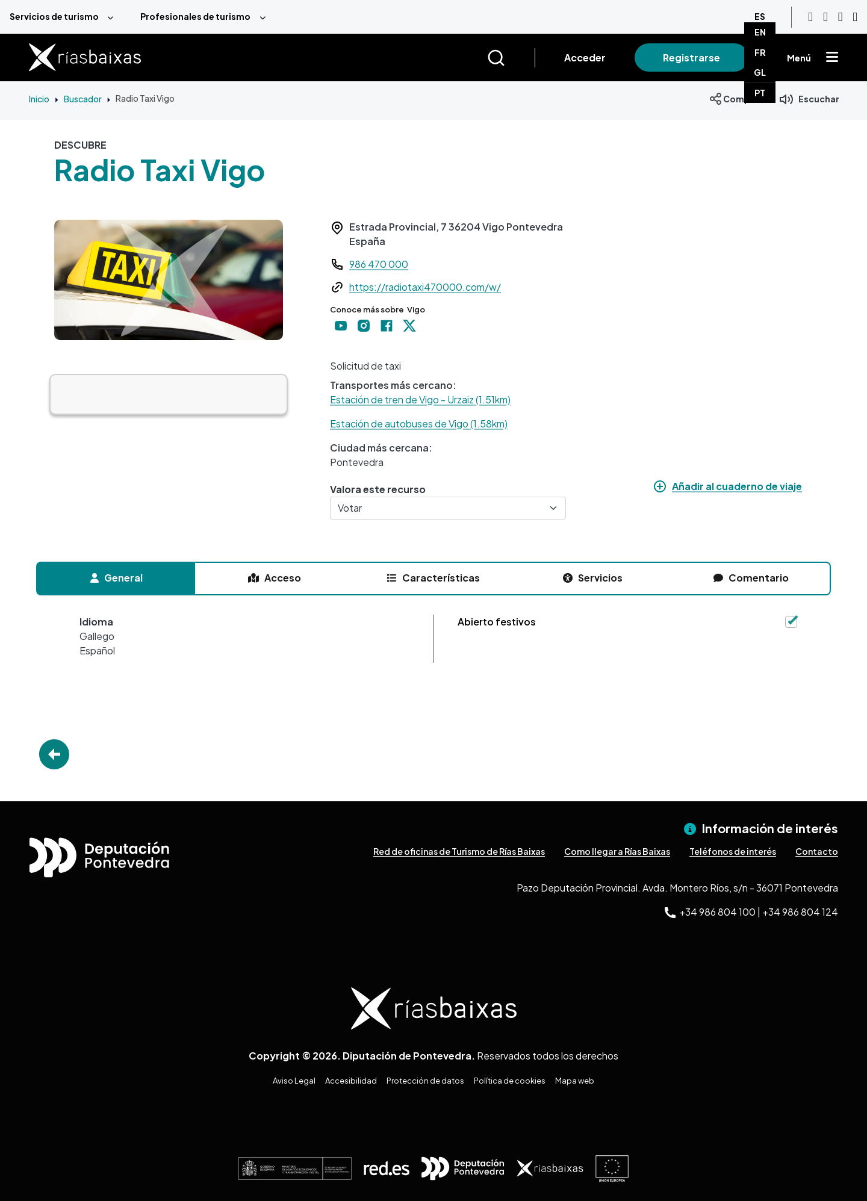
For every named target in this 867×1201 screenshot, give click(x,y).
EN (760, 31)
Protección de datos (425, 1080)
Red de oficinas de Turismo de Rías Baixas (459, 851)
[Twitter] (855, 17)
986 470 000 (378, 264)
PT (759, 92)
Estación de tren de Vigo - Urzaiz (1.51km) (420, 399)
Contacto (816, 851)
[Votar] (448, 508)
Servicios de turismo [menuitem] (54, 16)
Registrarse (691, 57)
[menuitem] (65, 17)
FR (760, 52)
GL (760, 72)
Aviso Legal (294, 1080)
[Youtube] (810, 17)
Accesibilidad (351, 1080)
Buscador (83, 98)
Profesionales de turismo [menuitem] (195, 16)
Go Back (54, 754)
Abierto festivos (497, 621)
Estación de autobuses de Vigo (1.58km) (419, 423)
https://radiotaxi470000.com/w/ (425, 287)
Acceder (585, 57)
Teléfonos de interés (732, 851)
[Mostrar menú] (832, 58)
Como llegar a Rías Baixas (617, 851)
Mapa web (574, 1080)
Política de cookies (509, 1080)
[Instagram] (825, 17)
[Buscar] (510, 57)
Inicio (39, 98)
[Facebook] (840, 17)
